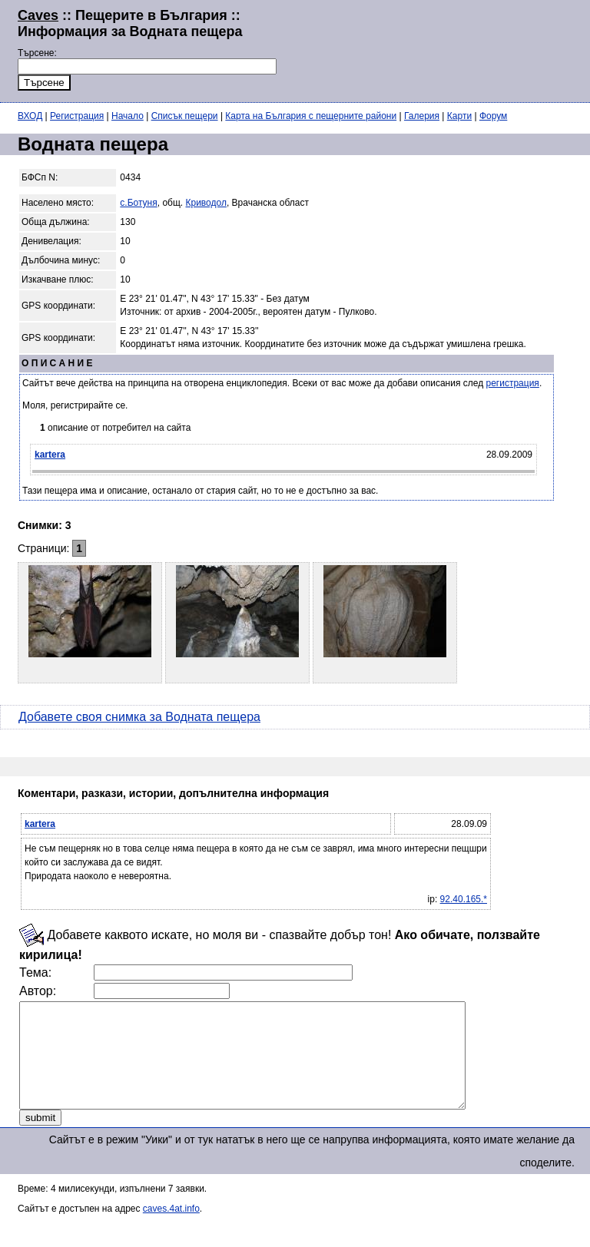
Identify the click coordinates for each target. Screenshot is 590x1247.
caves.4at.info (171, 1229)
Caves (38, 15)
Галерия (421, 116)
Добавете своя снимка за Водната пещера (139, 716)
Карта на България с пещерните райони (310, 116)
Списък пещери (184, 116)
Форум (493, 116)
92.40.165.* (463, 899)
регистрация (512, 383)
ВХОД (30, 116)
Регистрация (77, 116)
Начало (127, 116)
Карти (459, 116)
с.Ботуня (138, 202)
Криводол (206, 202)
